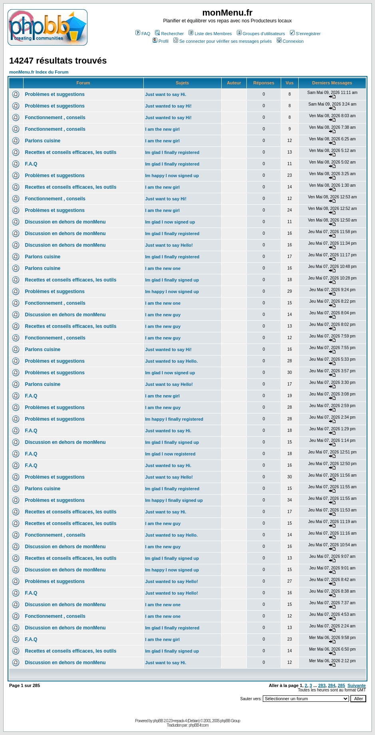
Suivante (356, 685)
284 (331, 685)
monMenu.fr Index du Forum (39, 72)
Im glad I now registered (170, 453)
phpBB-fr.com (198, 725)
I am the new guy (163, 314)
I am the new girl (162, 129)
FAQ (142, 33)
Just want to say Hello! (169, 245)
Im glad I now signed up (170, 222)
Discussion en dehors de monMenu (65, 222)
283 (321, 685)
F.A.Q (31, 164)
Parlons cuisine (43, 141)
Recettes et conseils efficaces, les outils (71, 152)
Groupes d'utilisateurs (261, 33)
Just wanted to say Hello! (171, 581)
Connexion (290, 41)
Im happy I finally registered (174, 419)
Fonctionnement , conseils (55, 117)
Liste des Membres (210, 33)
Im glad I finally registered (172, 152)
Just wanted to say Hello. (171, 361)
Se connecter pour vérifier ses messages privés (222, 41)
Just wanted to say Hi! (168, 106)
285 (341, 685)
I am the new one (163, 268)
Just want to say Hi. (166, 94)
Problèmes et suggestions (55, 94)
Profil (161, 41)
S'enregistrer (305, 33)
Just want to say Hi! (166, 198)
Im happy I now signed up (172, 175)
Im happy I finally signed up (174, 500)
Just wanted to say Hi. (168, 430)
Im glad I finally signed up (172, 280)
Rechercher (169, 33)
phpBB (158, 721)
